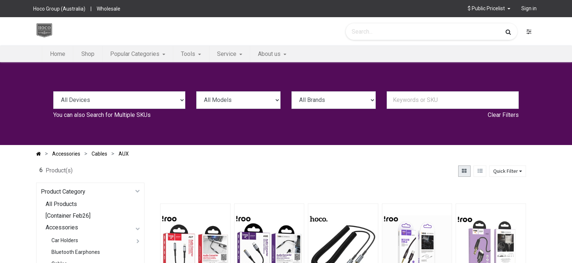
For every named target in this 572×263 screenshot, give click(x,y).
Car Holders (64, 240)
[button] (489, 8)
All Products (61, 204)
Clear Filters (503, 114)
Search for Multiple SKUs (118, 114)
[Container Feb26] (68, 215)
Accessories (62, 227)
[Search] (508, 31)
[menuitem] (57, 54)
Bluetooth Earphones (75, 252)
